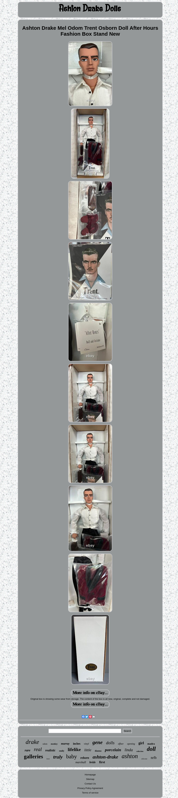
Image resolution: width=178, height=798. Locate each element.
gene (97, 742)
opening (131, 744)
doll (151, 749)
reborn (84, 758)
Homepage (90, 774)
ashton (130, 756)
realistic (50, 750)
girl (141, 743)
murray (65, 743)
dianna (98, 750)
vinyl (86, 743)
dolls (110, 742)
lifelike (74, 749)
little (87, 750)
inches (76, 743)
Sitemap (90, 779)
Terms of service (90, 792)
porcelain (113, 750)
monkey (54, 744)
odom (45, 744)
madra (151, 743)
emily (61, 750)
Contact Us (90, 783)
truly (58, 757)
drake (32, 742)
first (102, 762)
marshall (80, 762)
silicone (144, 759)
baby (71, 756)
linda (129, 750)
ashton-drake (105, 757)
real (38, 749)
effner (121, 744)
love (48, 759)
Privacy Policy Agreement (90, 788)
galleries (33, 756)
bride (92, 762)
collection (139, 751)
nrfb (153, 758)
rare (27, 750)
